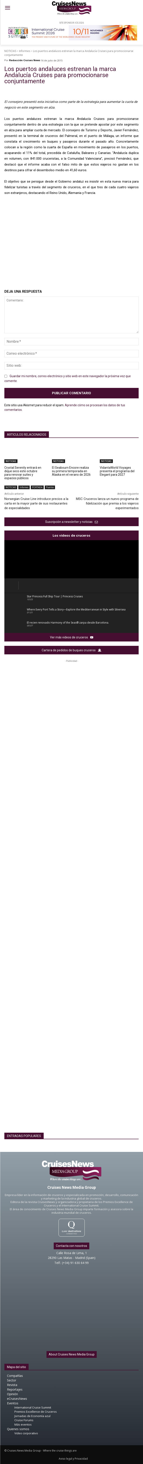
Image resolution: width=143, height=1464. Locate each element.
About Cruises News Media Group (72, 1354)
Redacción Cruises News (24, 60)
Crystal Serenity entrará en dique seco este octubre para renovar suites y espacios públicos (22, 473)
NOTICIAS (10, 51)
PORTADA (37, 487)
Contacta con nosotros (71, 1246)
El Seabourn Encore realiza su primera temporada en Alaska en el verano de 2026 (71, 471)
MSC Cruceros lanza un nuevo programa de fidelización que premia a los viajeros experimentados (107, 503)
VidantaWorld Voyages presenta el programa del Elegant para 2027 (117, 471)
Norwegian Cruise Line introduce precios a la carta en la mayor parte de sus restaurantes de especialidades (36, 503)
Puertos (50, 487)
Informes (24, 51)
